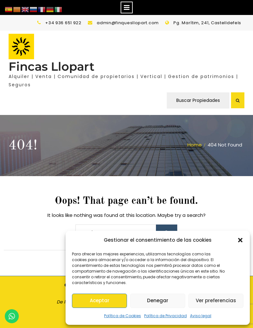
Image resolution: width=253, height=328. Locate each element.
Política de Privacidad (165, 315)
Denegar (157, 300)
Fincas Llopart (52, 66)
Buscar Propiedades (198, 100)
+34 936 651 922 (63, 23)
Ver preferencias (216, 300)
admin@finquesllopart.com (128, 23)
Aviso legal (200, 315)
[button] (240, 240)
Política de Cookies (122, 315)
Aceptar (99, 300)
